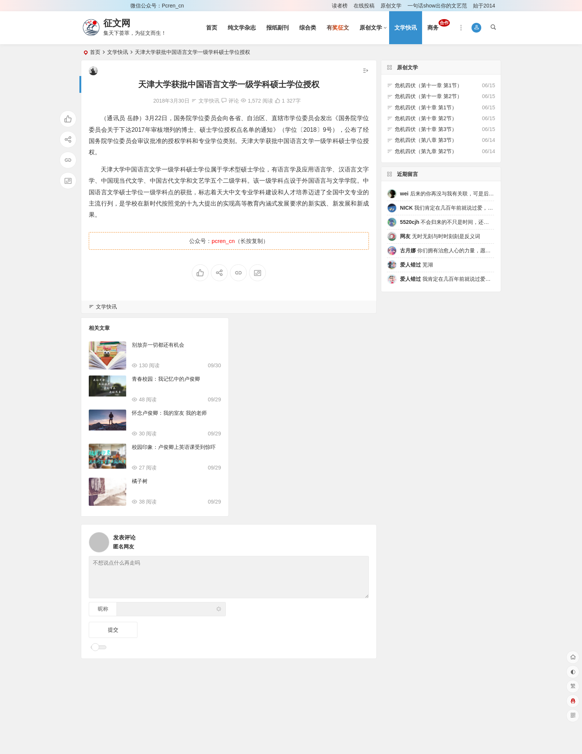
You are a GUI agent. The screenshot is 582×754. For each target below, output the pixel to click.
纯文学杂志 (242, 27)
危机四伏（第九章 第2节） (426, 151)
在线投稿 (364, 6)
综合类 (307, 27)
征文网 (116, 23)
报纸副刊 (277, 27)
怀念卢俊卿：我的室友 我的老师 (169, 413)
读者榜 (340, 6)
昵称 (103, 609)
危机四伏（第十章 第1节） (426, 107)
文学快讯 (405, 27)
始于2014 (484, 6)
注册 (115, 6)
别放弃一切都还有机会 (158, 345)
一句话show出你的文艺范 (437, 6)
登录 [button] (92, 6)
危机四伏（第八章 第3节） (426, 140)
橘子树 (140, 481)
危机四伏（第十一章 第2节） (428, 96)
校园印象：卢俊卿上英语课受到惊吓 (174, 447)
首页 (211, 27)
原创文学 (391, 6)
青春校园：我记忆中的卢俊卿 (166, 379)
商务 (438, 25)
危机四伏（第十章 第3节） (426, 129)
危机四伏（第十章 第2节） (426, 118)
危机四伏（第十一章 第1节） (428, 85)
